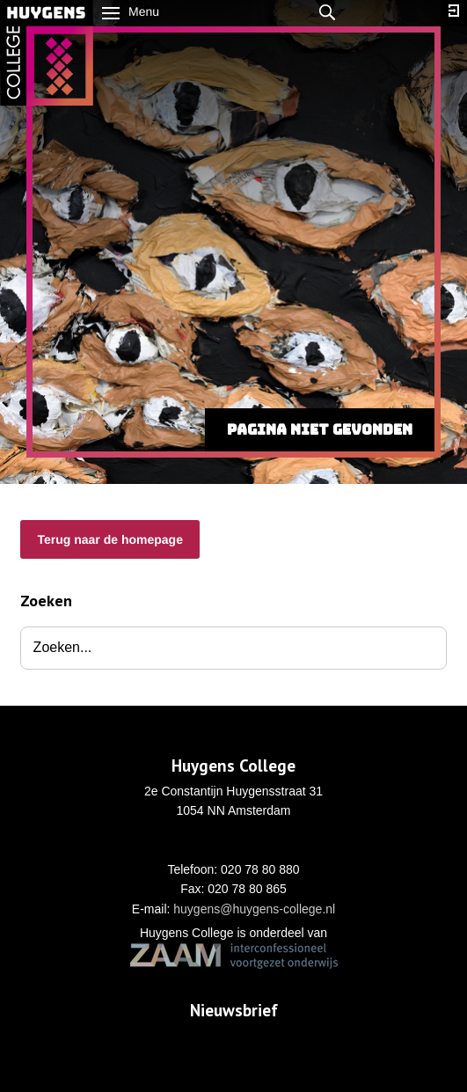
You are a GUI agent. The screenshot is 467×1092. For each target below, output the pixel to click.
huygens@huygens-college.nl (254, 909)
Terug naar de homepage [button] (109, 539)
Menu (130, 11)
